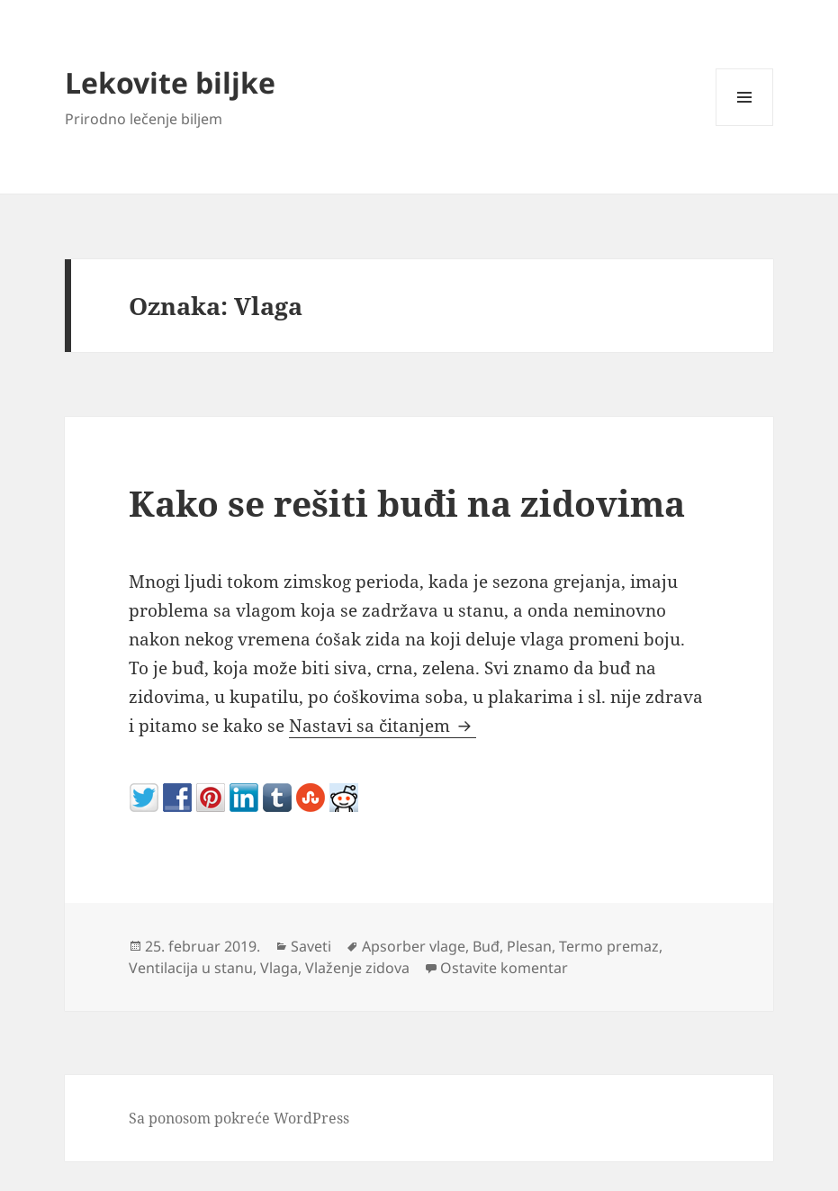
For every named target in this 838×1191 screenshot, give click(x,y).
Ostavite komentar (504, 968)
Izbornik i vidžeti (744, 125)
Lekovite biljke (170, 82)
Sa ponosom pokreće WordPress (239, 1118)
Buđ (486, 946)
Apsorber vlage (413, 946)
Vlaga (279, 968)
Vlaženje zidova (357, 968)
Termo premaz (609, 946)
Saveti (311, 946)
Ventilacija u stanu (191, 968)
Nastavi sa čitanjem (382, 725)
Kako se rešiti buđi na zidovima (407, 503)
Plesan (529, 946)
